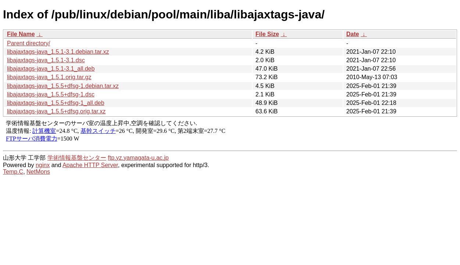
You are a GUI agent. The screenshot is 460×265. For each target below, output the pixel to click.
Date (352, 34)
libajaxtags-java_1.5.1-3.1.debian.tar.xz (58, 52)
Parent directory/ (28, 43)
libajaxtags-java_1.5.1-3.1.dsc (46, 60)
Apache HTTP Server (90, 165)
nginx (43, 165)
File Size (267, 34)
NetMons (38, 172)
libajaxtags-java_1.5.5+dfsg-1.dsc (51, 94)
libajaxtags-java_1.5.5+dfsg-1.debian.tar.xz (63, 86)
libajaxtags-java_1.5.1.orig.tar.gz (49, 77)
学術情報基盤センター (76, 158)
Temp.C (13, 172)
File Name (21, 34)
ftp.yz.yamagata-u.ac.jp (138, 158)
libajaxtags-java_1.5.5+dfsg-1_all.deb (55, 103)
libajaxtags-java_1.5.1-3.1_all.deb (51, 69)
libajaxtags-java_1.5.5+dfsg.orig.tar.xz (56, 111)
